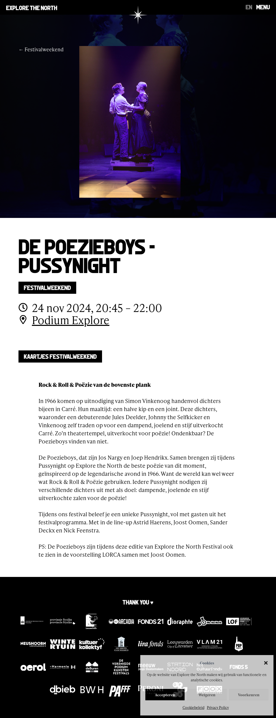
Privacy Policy (218, 707)
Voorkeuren (248, 695)
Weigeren (207, 695)
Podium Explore (70, 319)
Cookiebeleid (193, 707)
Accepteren (165, 695)
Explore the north (31, 7)
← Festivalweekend (41, 49)
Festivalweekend (47, 287)
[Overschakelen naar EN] (249, 6)
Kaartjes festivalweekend (60, 356)
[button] (265, 662)
